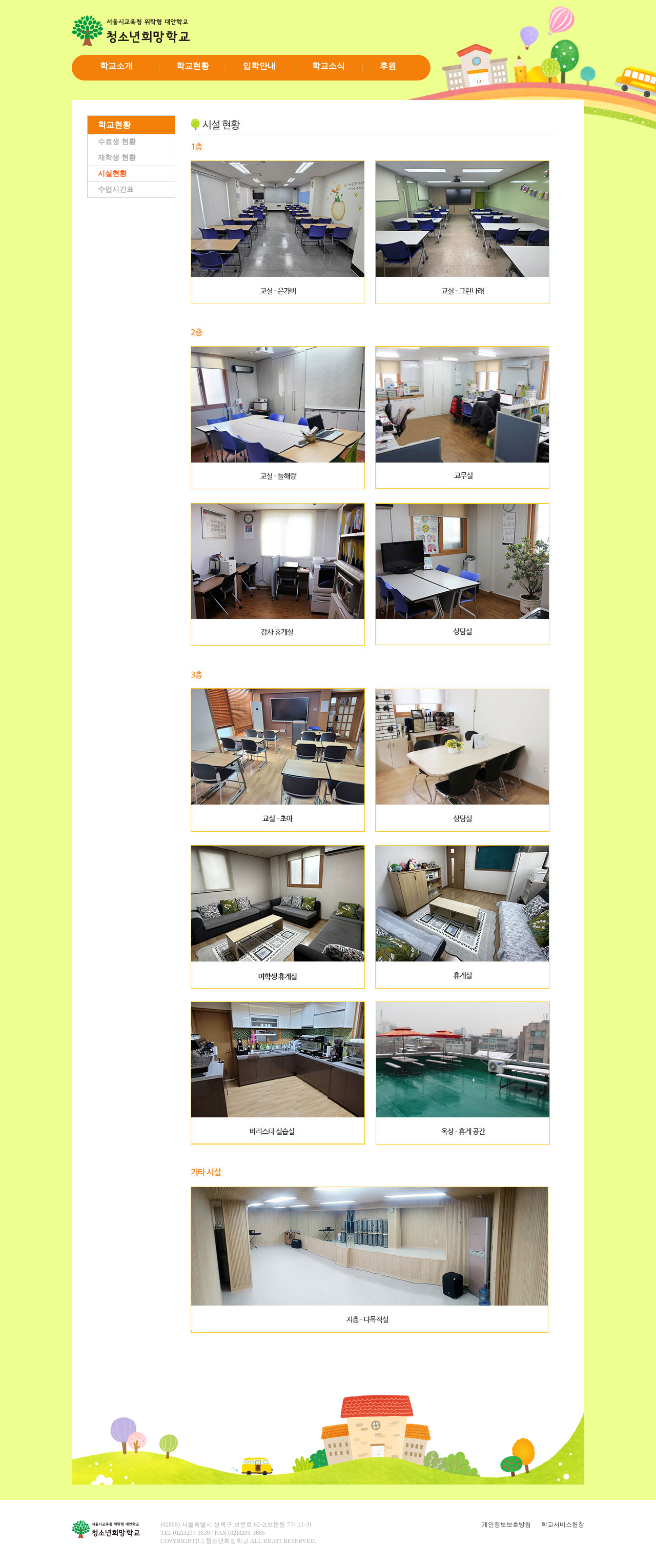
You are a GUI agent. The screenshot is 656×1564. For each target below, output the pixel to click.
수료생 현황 (117, 142)
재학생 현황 (117, 158)
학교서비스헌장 (562, 1524)
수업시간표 (116, 189)
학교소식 (328, 66)
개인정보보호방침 (506, 1524)
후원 (388, 66)
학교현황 (192, 66)
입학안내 (259, 66)
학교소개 (116, 66)
